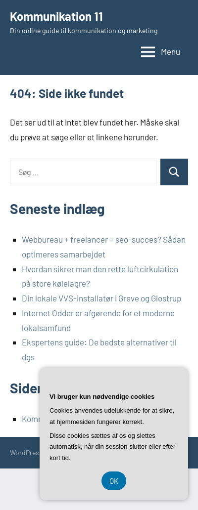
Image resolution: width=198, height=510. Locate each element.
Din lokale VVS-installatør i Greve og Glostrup (101, 298)
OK (113, 480)
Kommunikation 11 (56, 16)
